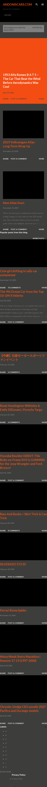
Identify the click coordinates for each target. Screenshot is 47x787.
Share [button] (6, 99)
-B (6, 735)
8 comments (14, 531)
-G (6, 755)
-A (6, 731)
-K (6, 767)
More (41, 99)
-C (6, 739)
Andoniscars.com (17, 4)
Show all (38, 27)
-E (6, 747)
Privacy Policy (17, 779)
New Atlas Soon (13, 203)
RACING (7, 15)
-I (5, 763)
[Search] (36, 4)
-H (6, 759)
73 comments (14, 288)
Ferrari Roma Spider (13, 610)
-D (6, 743)
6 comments (14, 372)
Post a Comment (19, 99)
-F (6, 751)
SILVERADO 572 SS (13, 564)
